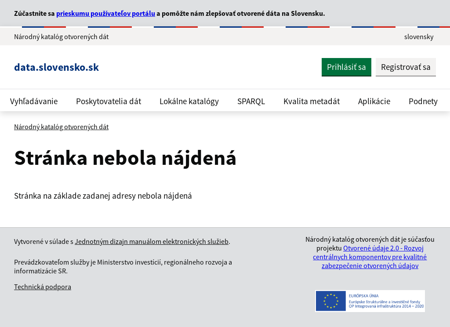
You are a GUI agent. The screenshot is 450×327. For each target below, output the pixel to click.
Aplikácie (374, 101)
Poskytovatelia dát (108, 101)
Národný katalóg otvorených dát (61, 126)
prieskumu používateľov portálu (105, 13)
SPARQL (251, 101)
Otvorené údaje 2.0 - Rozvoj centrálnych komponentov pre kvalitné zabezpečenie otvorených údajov (370, 256)
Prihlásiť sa (346, 67)
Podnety (423, 101)
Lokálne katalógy (189, 101)
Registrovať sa (406, 67)
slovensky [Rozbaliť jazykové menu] (418, 36)
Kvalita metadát (311, 101)
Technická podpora (42, 286)
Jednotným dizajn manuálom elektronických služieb (152, 241)
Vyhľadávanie (34, 101)
